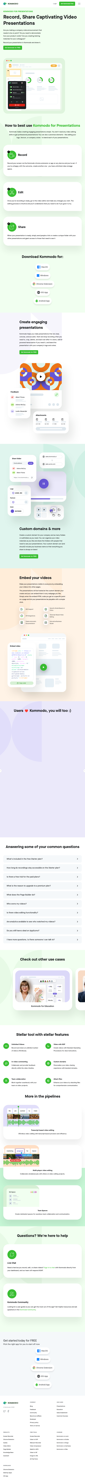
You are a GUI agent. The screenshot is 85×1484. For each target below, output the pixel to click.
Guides (5, 1443)
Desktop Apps (7, 1473)
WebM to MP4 (34, 1449)
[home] (11, 3)
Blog (31, 1406)
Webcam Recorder (35, 1443)
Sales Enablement (62, 1413)
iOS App (5, 1476)
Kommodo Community (28, 1310)
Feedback (33, 1409)
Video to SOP (34, 1439)
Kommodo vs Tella (62, 1449)
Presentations (61, 1406)
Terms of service (35, 1426)
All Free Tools (34, 1459)
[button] (79, 3)
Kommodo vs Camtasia (64, 1446)
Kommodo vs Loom (63, 1436)
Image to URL (34, 1456)
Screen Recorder (8, 1436)
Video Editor (7, 1446)
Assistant (6, 1456)
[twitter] (4, 1411)
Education (60, 1409)
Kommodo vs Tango (63, 1443)
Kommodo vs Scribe (63, 1439)
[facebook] (8, 1411)
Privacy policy (34, 1422)
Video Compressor (35, 1446)
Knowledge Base (8, 1452)
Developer (33, 1419)
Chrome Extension (8, 1439)
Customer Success (62, 1416)
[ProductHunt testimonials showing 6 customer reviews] (42, 770)
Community (33, 1413)
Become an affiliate (35, 1416)
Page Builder (7, 1449)
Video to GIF (33, 1452)
